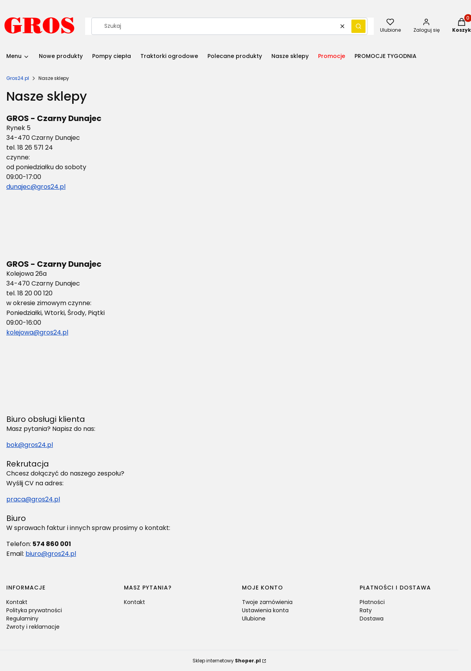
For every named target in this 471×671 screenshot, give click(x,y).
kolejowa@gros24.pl (37, 332)
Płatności (372, 602)
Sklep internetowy (227, 660)
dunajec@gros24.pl (35, 186)
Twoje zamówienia (267, 602)
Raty (366, 610)
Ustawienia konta (265, 610)
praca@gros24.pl (33, 499)
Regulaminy (22, 618)
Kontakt (16, 602)
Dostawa (372, 618)
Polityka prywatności (34, 610)
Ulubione (254, 618)
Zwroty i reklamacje (33, 627)
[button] (358, 26)
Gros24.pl (17, 78)
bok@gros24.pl (29, 444)
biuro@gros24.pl (50, 553)
